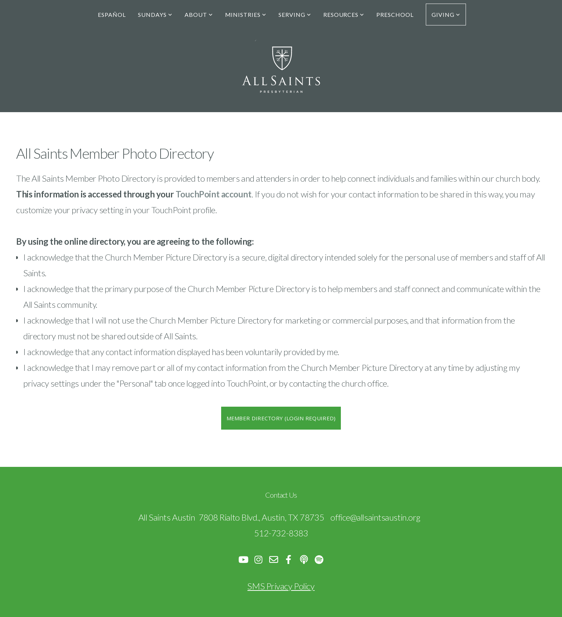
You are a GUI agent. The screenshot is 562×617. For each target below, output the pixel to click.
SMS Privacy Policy (280, 586)
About (199, 14)
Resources (344, 14)
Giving (446, 14)
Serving (294, 14)
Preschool (395, 14)
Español (112, 14)
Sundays (155, 14)
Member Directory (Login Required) (281, 418)
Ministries (246, 14)
